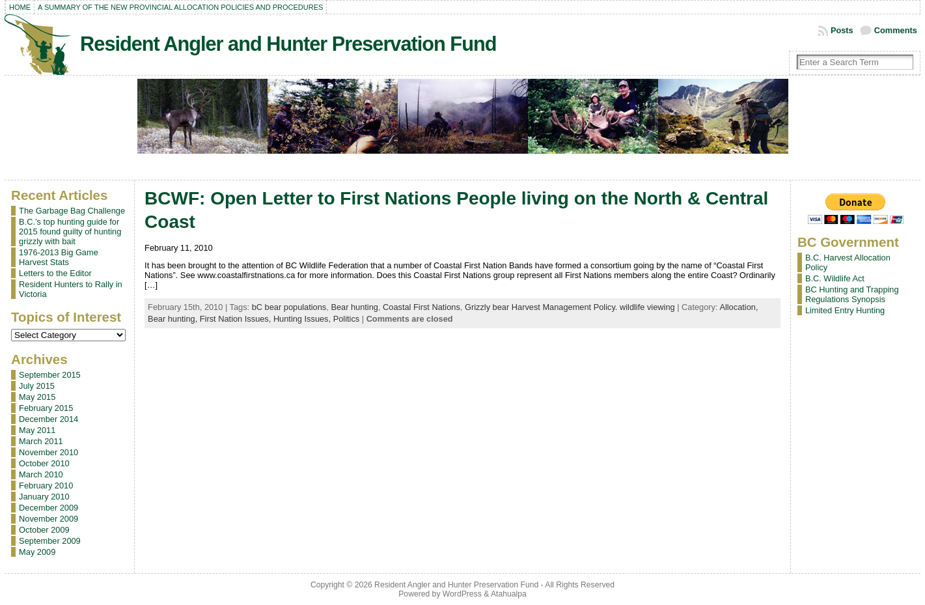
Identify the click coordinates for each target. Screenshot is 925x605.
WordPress (462, 593)
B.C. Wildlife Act (834, 278)
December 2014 (48, 419)
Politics (346, 319)
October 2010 (44, 463)
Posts (842, 30)
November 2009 (48, 519)
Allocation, (738, 307)
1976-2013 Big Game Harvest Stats (58, 257)
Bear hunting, (174, 319)
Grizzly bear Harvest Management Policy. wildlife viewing (570, 307)
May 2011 (37, 430)
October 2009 (44, 530)
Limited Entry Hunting (845, 310)
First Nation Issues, (236, 319)
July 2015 (37, 386)
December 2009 (48, 508)
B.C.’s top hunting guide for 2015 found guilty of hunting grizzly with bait (70, 231)
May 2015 (37, 397)
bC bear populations (289, 307)
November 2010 (48, 452)
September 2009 (50, 541)
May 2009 (37, 552)
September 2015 (50, 375)
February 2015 (46, 408)
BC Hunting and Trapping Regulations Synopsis (852, 294)
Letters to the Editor (55, 273)
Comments (895, 30)
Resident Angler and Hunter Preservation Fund (288, 44)
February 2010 (46, 485)
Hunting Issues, (303, 319)
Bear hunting (354, 307)
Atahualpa (509, 593)
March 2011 (41, 441)
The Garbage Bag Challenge (72, 211)
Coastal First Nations (421, 307)
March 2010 (41, 474)
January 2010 (44, 496)
